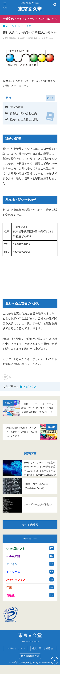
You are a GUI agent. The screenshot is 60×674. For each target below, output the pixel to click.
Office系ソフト (15, 548)
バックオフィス (15, 579)
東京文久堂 (30, 9)
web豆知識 (13, 556)
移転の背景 (16, 107)
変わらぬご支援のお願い (25, 119)
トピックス (24, 26)
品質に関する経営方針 (43, 648)
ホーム (8, 26)
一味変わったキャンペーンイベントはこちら (30, 18)
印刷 (9, 587)
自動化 (10, 595)
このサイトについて (15, 648)
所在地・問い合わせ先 (23, 113)
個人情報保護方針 (30, 656)
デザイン (11, 564)
